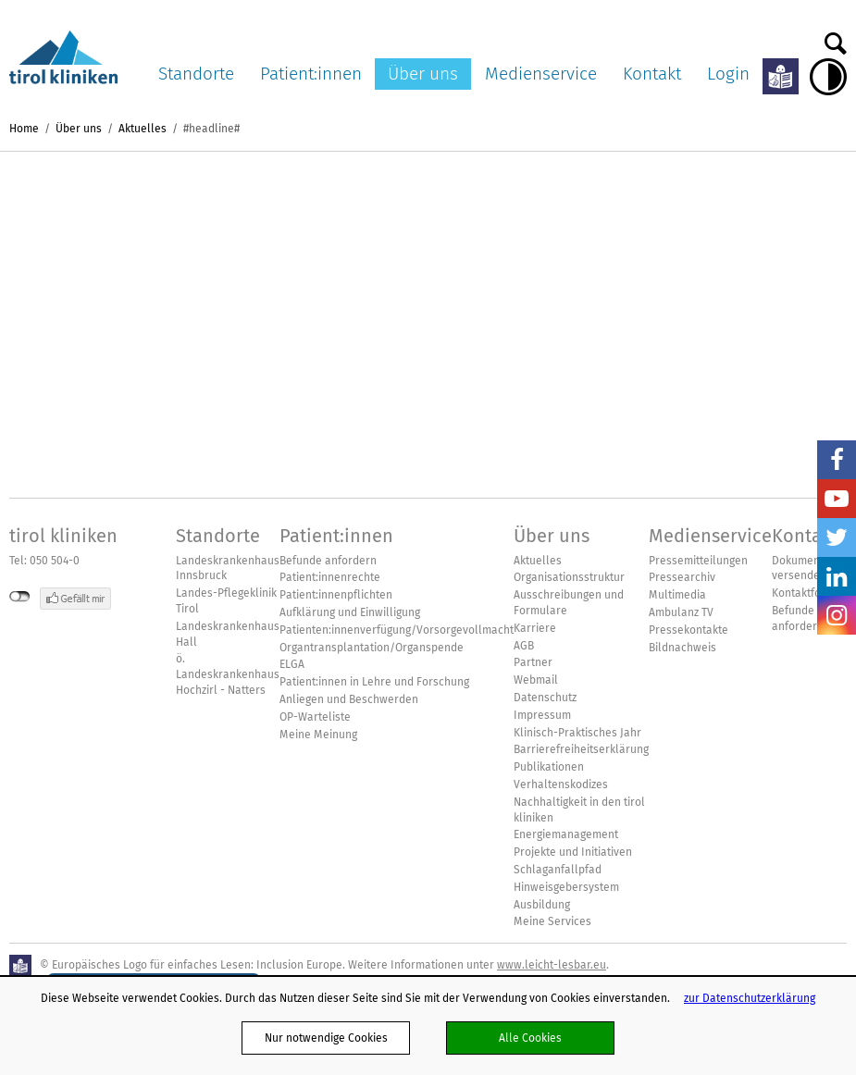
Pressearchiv (682, 577)
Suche (836, 39)
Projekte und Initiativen (573, 852)
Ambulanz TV (681, 612)
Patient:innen (311, 73)
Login (728, 73)
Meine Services (552, 921)
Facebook (836, 459)
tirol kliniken (63, 536)
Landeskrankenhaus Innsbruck (227, 568)
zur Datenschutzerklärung (749, 998)
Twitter (836, 537)
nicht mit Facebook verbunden (20, 596)
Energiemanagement (566, 834)
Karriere (535, 628)
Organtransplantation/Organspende (371, 647)
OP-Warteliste (315, 717)
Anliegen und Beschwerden (348, 699)
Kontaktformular (814, 593)
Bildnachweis (682, 647)
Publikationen (549, 767)
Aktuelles (142, 128)
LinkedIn (836, 576)
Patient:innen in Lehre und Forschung (374, 681)
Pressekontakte (688, 630)
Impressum (542, 715)
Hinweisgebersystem (566, 887)
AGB (524, 645)
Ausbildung (542, 904)
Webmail (536, 680)
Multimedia (677, 594)
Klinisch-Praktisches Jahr (577, 732)
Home (24, 128)
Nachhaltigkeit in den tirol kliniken (579, 810)
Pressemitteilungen (698, 560)
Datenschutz (545, 697)
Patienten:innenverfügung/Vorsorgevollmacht (396, 630)
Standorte (196, 73)
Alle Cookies (530, 1037)
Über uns (423, 73)
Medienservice (541, 73)
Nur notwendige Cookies (326, 1037)
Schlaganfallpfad (558, 869)
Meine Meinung (318, 734)
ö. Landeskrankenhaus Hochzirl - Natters (227, 674)
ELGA (291, 664)
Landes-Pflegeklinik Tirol (226, 601)
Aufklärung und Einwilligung (349, 612)
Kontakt (652, 73)
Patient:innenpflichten (335, 594)
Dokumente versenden (801, 568)
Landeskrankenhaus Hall (227, 634)
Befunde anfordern (328, 560)
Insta (836, 615)
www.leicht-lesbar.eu (551, 964)
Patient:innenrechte (329, 577)
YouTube (836, 498)
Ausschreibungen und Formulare (569, 602)
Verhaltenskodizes (561, 784)
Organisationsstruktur (569, 577)
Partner (533, 662)
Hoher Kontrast (828, 76)
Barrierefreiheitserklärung (581, 749)
